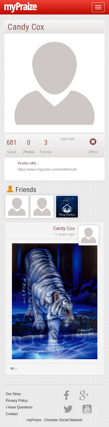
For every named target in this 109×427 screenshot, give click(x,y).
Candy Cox (64, 228)
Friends (21, 190)
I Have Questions (19, 407)
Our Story (13, 394)
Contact (12, 414)
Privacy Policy (17, 401)
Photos (29, 152)
